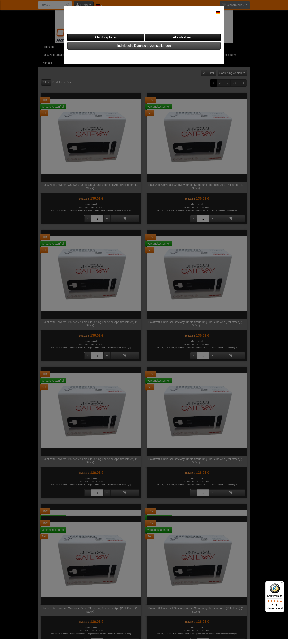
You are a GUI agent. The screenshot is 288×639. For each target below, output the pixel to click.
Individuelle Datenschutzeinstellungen (144, 45)
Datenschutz (155, 55)
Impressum (132, 55)
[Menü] (281, 583)
